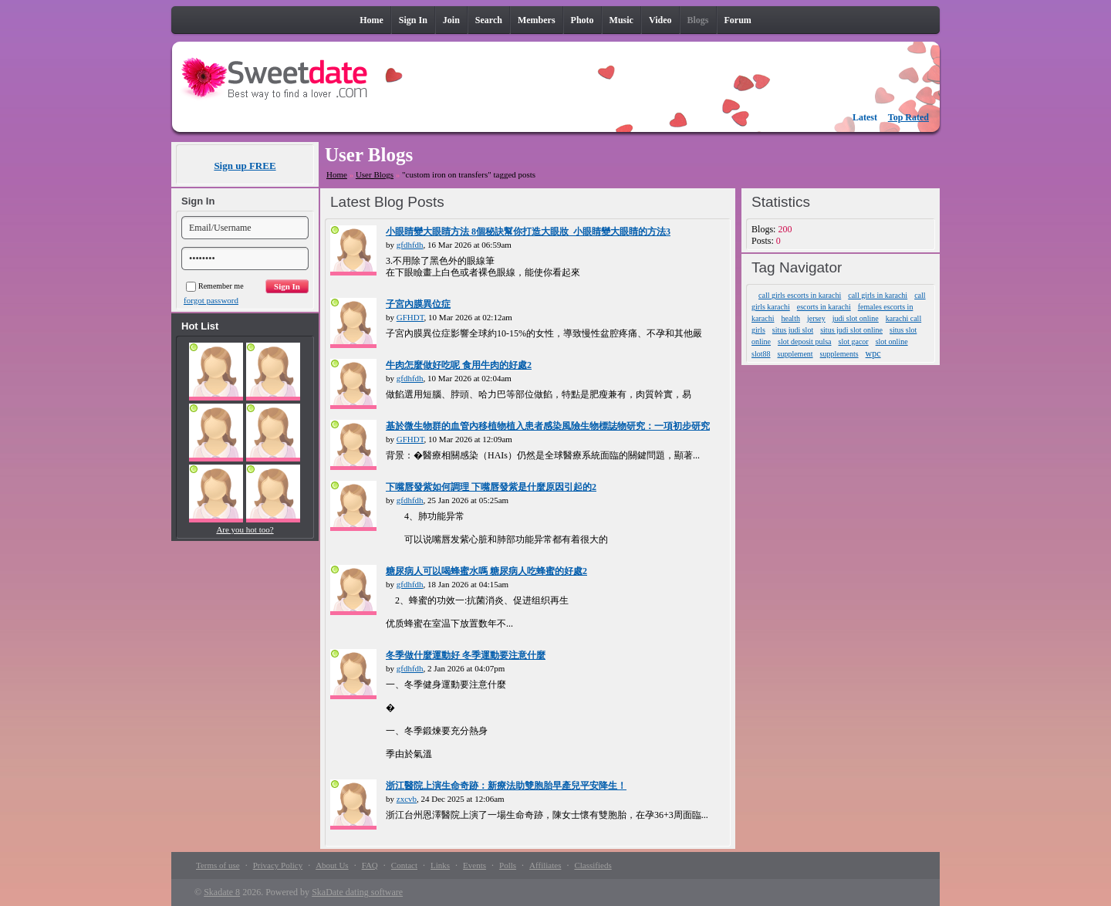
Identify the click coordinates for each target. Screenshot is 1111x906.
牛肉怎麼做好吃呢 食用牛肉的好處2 (459, 365)
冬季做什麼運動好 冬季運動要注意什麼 (465, 655)
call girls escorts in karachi (799, 295)
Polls (507, 865)
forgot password (211, 300)
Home (336, 174)
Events (474, 865)
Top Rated (908, 117)
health (790, 318)
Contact (404, 865)
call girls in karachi (877, 295)
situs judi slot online (851, 330)
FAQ (370, 865)
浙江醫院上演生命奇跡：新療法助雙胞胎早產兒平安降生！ (506, 785)
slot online (892, 341)
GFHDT (410, 317)
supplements (839, 354)
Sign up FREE (244, 165)
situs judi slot (792, 330)
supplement (795, 354)
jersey (816, 318)
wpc (873, 353)
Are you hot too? (244, 529)
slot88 (760, 354)
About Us (332, 865)
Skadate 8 (222, 892)
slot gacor (854, 341)
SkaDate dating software (357, 892)
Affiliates (545, 865)
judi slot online (855, 318)
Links (440, 865)
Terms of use (218, 865)
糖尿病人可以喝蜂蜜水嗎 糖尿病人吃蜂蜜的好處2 (486, 571)
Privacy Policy (277, 865)
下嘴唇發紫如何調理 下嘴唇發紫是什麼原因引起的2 (491, 487)
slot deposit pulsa (804, 341)
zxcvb (407, 798)
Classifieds (592, 865)
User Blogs (374, 174)
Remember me (215, 286)
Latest (865, 117)
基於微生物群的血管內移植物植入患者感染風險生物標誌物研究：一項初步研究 (548, 426)
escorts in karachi (824, 307)
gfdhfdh (410, 244)
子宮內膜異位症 (418, 304)
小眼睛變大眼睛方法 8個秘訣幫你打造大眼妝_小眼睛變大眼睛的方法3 (528, 231)
